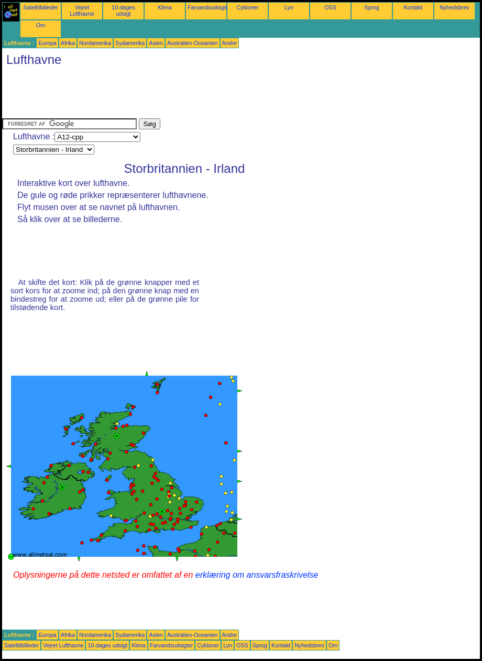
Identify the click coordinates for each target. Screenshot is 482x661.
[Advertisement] (193, 94)
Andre (229, 43)
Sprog (371, 7)
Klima (165, 7)
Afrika (68, 43)
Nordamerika (95, 43)
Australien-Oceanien (192, 43)
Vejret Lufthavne (82, 10)
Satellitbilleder (40, 7)
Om (40, 25)
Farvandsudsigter (209, 7)
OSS (330, 7)
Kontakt (412, 7)
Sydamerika (130, 43)
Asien (156, 43)
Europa (47, 43)
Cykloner (247, 7)
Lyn (288, 7)
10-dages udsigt (123, 10)
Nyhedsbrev (454, 7)
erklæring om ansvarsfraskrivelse (257, 574)
